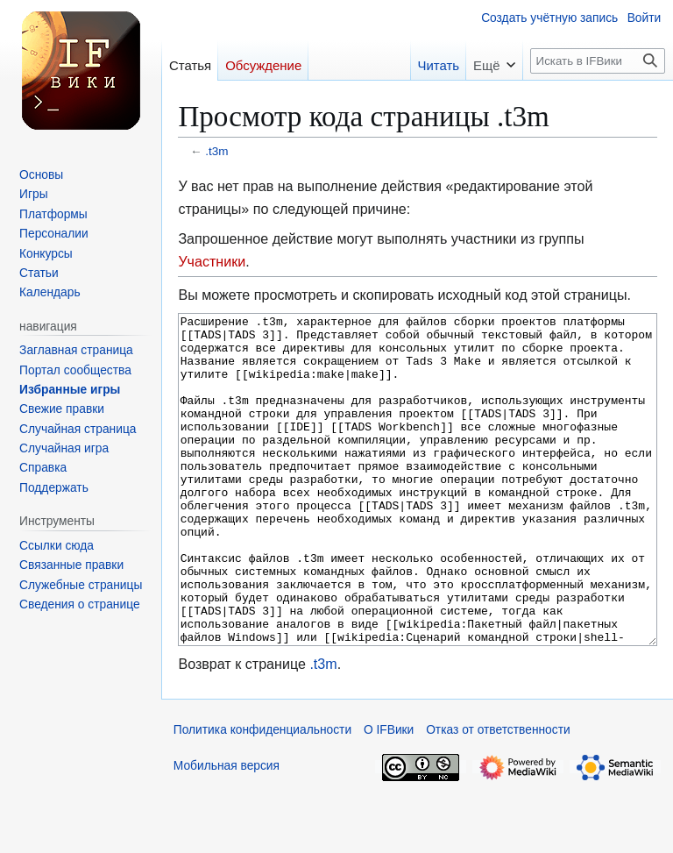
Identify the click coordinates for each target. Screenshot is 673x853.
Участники (211, 261)
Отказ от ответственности (498, 795)
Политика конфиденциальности (262, 795)
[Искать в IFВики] (597, 61)
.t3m (216, 151)
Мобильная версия (227, 831)
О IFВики (389, 795)
